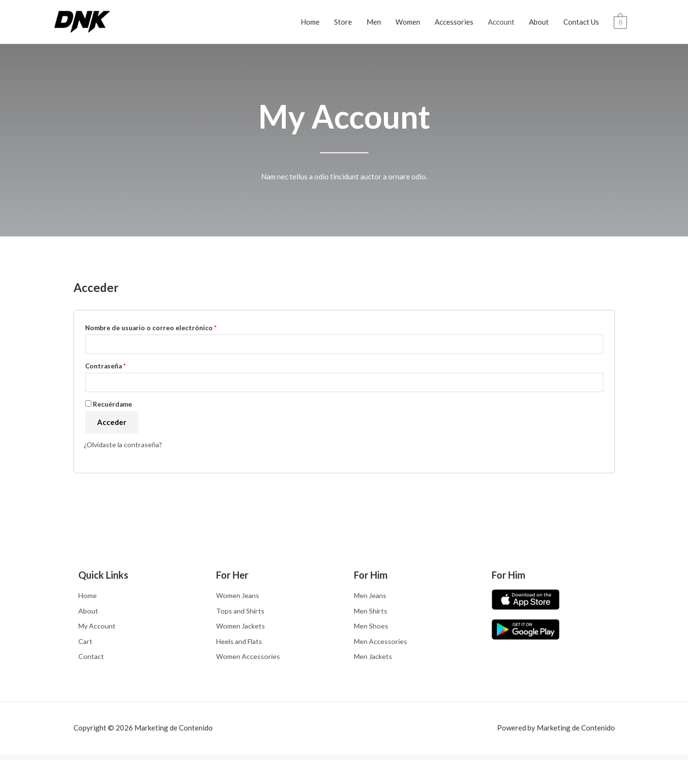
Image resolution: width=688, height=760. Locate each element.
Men (373, 21)
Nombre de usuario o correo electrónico (151, 328)
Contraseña (105, 367)
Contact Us (581, 21)
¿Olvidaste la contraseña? (125, 446)
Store (343, 21)
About (539, 21)
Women (407, 21)
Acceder (111, 424)
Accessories (454, 21)
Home (310, 21)
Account (501, 21)
